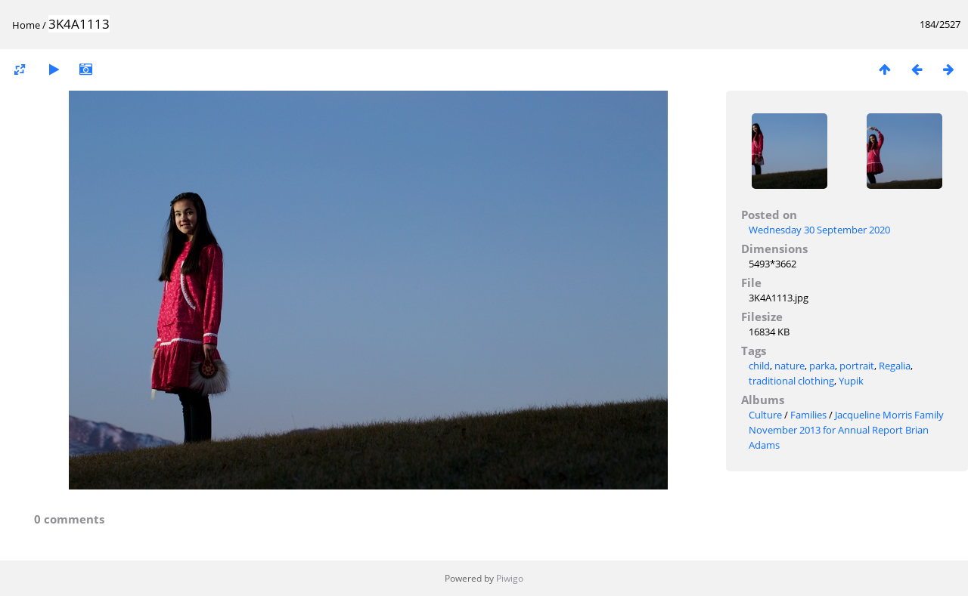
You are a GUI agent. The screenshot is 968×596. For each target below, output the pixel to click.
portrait (856, 365)
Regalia (895, 365)
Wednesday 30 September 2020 (819, 229)
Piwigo (509, 578)
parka (822, 365)
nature (789, 365)
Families (808, 415)
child (759, 365)
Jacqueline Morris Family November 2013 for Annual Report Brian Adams (846, 430)
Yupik (851, 381)
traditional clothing (791, 381)
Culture (765, 415)
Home (26, 25)
